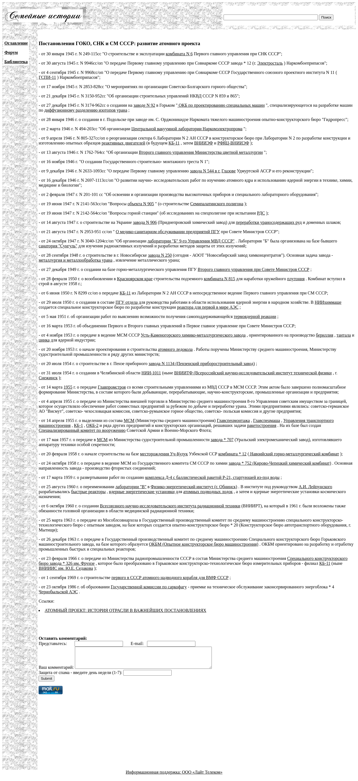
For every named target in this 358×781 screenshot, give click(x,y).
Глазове (229, 171)
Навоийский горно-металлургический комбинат (294, 454)
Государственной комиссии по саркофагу (149, 587)
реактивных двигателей (123, 143)
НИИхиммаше (328, 302)
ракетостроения (261, 425)
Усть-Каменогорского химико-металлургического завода (193, 335)
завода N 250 (160, 255)
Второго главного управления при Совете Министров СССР (253, 269)
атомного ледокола (175, 349)
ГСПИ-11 (47, 77)
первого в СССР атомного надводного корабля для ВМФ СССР (169, 577)
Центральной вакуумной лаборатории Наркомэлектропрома (186, 128)
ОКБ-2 (92, 425)
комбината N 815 (219, 278)
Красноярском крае (134, 278)
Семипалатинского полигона (216, 203)
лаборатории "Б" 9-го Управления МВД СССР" (191, 241)
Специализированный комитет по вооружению (82, 430)
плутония (296, 278)
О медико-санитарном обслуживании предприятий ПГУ (168, 231)
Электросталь (270, 63)
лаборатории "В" (130, 486)
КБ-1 (78, 425)
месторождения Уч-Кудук (164, 454)
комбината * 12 (232, 454)
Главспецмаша (266, 420)
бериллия (324, 335)
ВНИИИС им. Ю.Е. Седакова (66, 568)
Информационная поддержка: (154, 776)
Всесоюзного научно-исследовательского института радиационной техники (170, 506)
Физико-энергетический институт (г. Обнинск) (194, 486)
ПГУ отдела (127, 302)
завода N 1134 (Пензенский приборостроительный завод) (202, 363)
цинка (44, 340)
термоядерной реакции (255, 316)
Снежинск (48, 377)
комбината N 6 (179, 53)
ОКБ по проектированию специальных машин (221, 105)
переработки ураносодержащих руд (269, 222)
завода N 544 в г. (205, 171)
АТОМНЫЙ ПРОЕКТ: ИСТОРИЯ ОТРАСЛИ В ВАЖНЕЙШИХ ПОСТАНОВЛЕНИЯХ (125, 610)
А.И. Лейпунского (315, 486)
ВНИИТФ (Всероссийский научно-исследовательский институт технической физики (252, 373)
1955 (68, 387)
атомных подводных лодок (208, 491)
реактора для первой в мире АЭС (208, 307)
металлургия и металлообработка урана (75, 260)
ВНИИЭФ (203, 143)
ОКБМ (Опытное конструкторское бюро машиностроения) (203, 544)
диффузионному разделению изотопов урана (85, 110)
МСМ (129, 420)
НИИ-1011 (151, 373)
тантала (343, 335)
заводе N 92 (144, 105)
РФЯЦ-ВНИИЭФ (233, 143)
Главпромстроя (112, 387)
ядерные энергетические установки (142, 491)
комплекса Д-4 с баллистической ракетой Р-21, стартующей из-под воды (212, 477)
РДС (261, 213)
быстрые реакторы (88, 491)
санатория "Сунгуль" (58, 246)
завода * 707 (222, 439)
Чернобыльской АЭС (58, 591)
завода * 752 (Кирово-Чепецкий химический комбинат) (279, 463)
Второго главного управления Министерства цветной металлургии (201, 152)
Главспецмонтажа (233, 420)
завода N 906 (145, 222)
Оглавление (16, 43)
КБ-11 (174, 143)
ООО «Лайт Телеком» (202, 776)
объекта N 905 (141, 203)
